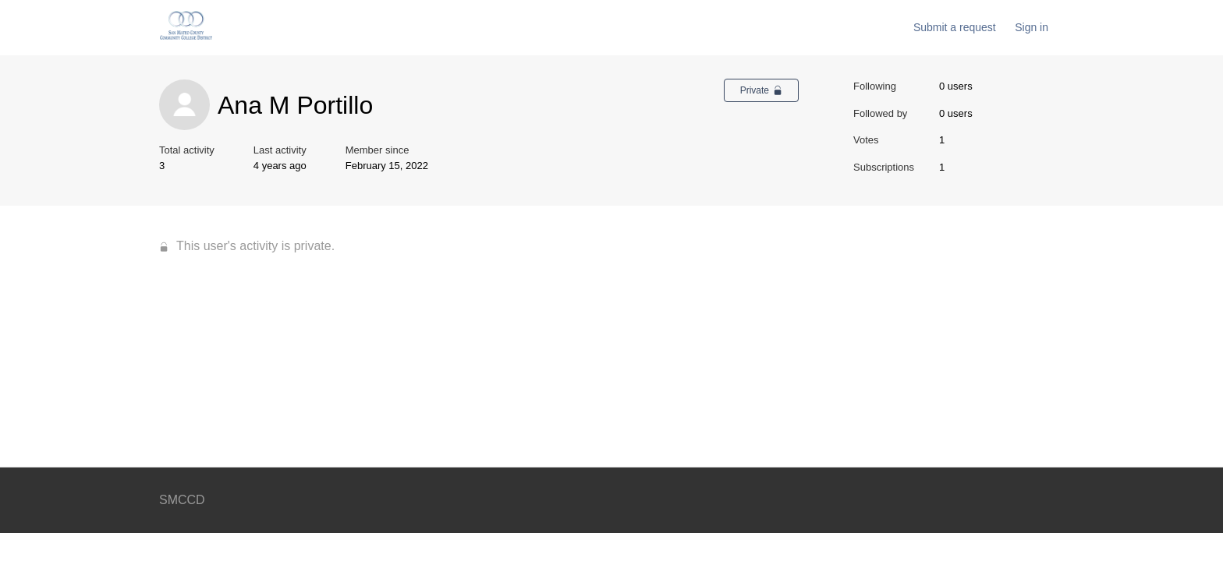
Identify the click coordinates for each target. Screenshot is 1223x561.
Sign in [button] (1031, 27)
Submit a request (954, 27)
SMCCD (182, 499)
